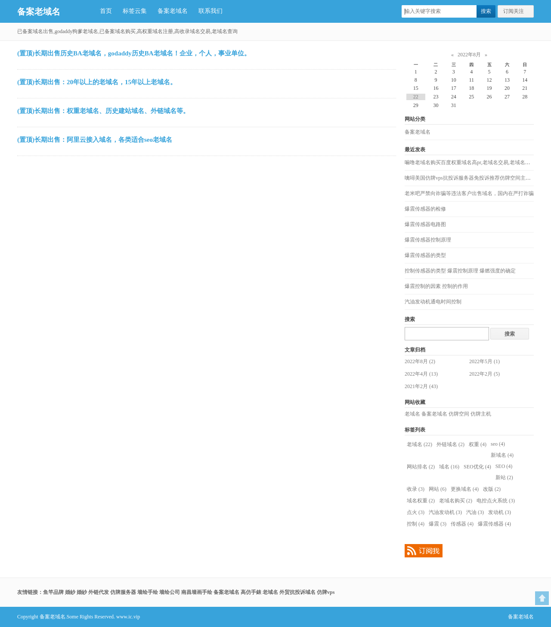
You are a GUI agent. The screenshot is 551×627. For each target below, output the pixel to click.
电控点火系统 (496, 501)
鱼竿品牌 (53, 592)
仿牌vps (325, 592)
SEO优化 (477, 467)
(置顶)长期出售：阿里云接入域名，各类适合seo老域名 (94, 139)
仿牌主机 (481, 414)
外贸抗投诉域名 (297, 592)
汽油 (475, 512)
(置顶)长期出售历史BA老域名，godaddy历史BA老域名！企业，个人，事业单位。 (134, 53)
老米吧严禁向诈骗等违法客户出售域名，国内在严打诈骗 (469, 193)
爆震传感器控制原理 (428, 240)
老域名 (412, 414)
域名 (449, 467)
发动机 (499, 512)
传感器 (462, 524)
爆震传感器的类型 (425, 255)
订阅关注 (513, 11)
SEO (504, 466)
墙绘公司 (169, 592)
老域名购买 (455, 501)
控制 (415, 524)
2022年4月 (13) (421, 374)
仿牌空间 (459, 414)
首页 (106, 11)
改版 (492, 489)
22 (415, 97)
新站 (504, 477)
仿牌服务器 (123, 592)
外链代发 (98, 592)
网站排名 (421, 467)
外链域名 (450, 444)
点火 (415, 512)
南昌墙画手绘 (196, 592)
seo (498, 444)
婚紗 (70, 592)
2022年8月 (469, 55)
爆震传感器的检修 (425, 209)
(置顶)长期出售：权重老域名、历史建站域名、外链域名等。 (103, 110)
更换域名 (465, 489)
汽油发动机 (445, 512)
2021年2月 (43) (421, 386)
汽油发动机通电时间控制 (433, 302)
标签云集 (135, 11)
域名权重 (421, 501)
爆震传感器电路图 (425, 224)
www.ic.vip (128, 617)
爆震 (437, 524)
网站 (437, 489)
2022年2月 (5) (484, 374)
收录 (415, 489)
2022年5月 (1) (484, 361)
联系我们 (210, 11)
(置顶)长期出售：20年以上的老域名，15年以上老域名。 (96, 82)
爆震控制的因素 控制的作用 (436, 286)
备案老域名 (38, 11)
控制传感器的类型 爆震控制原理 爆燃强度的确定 (460, 271)
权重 (477, 444)
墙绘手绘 (147, 592)
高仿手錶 (251, 592)
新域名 (502, 455)
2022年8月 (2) (420, 361)
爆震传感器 (494, 524)
